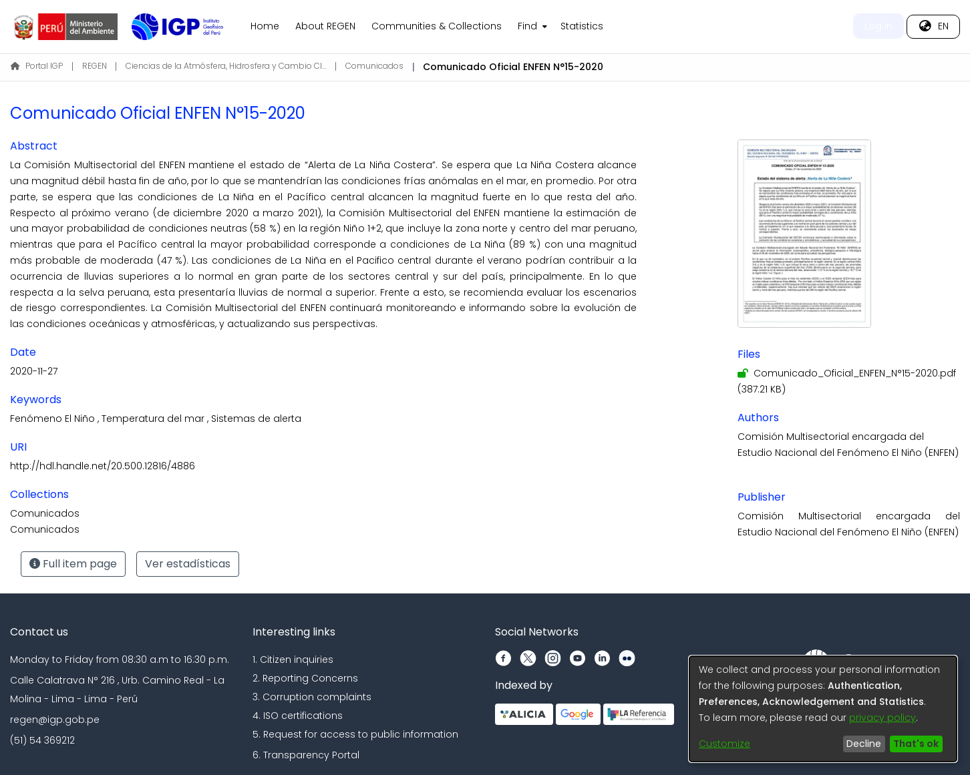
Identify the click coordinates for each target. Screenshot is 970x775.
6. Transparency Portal (306, 755)
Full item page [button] (73, 563)
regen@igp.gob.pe (55, 719)
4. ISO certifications (298, 715)
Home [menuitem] (265, 26)
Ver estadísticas (187, 563)
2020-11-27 (33, 371)
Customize (724, 743)
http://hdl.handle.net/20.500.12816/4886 (102, 466)
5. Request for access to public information (355, 734)
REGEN (94, 65)
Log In (878, 26)
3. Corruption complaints (312, 697)
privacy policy (882, 717)
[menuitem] (531, 26)
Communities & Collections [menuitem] (436, 26)
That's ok (916, 743)
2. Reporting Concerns (305, 678)
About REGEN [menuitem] (325, 26)
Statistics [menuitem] (581, 26)
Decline (863, 743)
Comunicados (374, 65)
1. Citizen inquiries (293, 659)
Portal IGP (37, 65)
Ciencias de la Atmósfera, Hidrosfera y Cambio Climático (226, 65)
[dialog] (823, 709)
